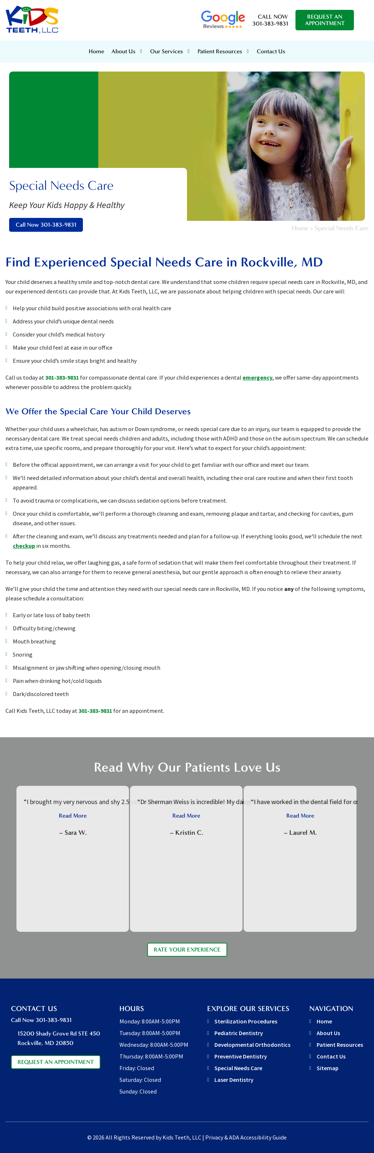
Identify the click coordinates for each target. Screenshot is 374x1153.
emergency (257, 377)
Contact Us (271, 51)
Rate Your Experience (187, 949)
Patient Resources (340, 1044)
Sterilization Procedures (245, 1021)
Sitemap (328, 1068)
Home (96, 51)
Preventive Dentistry (240, 1056)
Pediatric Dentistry (238, 1033)
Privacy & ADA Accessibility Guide (246, 1137)
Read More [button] (73, 815)
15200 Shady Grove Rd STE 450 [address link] (59, 1039)
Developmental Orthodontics (252, 1044)
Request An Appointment (325, 20)
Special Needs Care (238, 1068)
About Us (123, 51)
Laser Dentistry (233, 1079)
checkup (24, 545)
